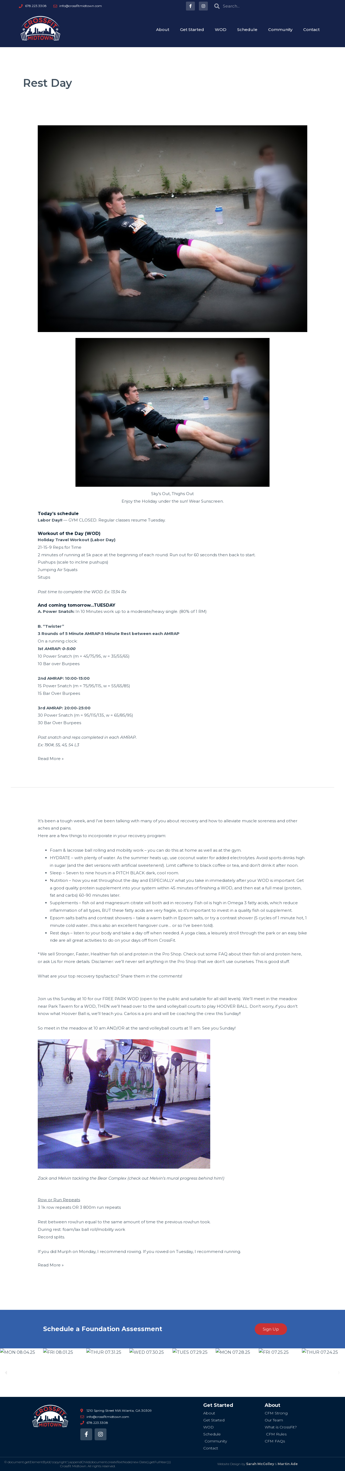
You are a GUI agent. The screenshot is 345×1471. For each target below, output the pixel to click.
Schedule (247, 29)
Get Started (192, 29)
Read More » (51, 758)
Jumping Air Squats (57, 569)
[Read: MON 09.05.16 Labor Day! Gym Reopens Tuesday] (172, 228)
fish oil (259, 954)
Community (280, 29)
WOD (220, 29)
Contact (311, 29)
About (162, 29)
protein (282, 954)
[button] (6, 1372)
